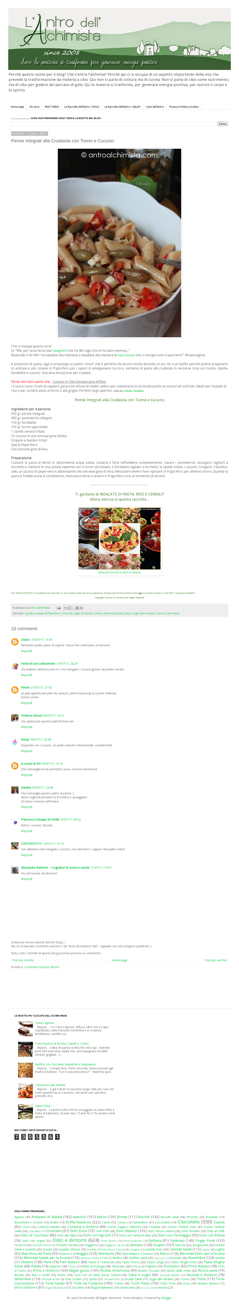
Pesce (72, 1266)
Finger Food (205, 1240)
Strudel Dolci (112, 1279)
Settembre (22, 1278)
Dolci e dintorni (70, 1240)
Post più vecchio (216, 960)
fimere (25, 687)
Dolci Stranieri (190, 1231)
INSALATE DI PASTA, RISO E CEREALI (119, 572)
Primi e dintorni (104, 613)
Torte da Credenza (88, 1283)
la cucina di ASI (31, 763)
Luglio (76, 613)
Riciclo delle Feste (179, 1271)
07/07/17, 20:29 (67, 663)
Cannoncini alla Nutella (50, 1085)
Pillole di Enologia (93, 1266)
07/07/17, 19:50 (41, 640)
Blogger (166, 1298)
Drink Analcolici (132, 1241)
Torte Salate (55, 1283)
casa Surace (126, 355)
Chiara (25, 640)
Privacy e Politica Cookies (183, 106)
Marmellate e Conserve (137, 1254)
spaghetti (60, 350)
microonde (147, 1287)
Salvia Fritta (42, 1106)
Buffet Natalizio (78, 1222)
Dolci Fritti (102, 1231)
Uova (186, 1283)
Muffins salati (138, 1258)
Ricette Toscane (149, 1271)
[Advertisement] (111, 984)
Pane (47, 1262)
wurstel (162, 1287)
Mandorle (106, 1253)
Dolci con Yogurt (33, 1241)
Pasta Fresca (130, 1262)
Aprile (102, 1216)
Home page (17, 106)
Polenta (136, 1266)
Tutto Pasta (172, 613)
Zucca (61, 1287)
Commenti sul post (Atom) (41, 967)
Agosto (19, 1217)
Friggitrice (91, 1245)
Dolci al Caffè (216, 1231)
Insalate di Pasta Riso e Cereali (53, 613)
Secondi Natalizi (170, 1275)
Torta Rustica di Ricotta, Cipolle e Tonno (62, 1043)
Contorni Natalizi (49, 1227)
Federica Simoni (31, 715)
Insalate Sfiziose (69, 1249)
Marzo (165, 1253)
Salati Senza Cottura (107, 1275)
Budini (54, 1222)
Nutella (220, 1258)
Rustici (62, 1275)
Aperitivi (79, 1216)
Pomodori (87, 613)
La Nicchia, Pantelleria (133, 390)
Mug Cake (159, 1258)
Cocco (26, 1227)
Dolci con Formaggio (174, 1235)
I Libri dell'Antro (155, 106)
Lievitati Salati (180, 1249)
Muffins (117, 1258)
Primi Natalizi (199, 1266)
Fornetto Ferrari (42, 1245)
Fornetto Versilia (67, 1245)
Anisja (25, 739)
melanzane (127, 1287)
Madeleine (65, 1254)
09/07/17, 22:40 (42, 787)
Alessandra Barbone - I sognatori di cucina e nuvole (55, 867)
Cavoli (106, 1222)
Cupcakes (35, 1231)
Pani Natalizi (70, 1262)
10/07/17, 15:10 (53, 844)
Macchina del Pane (36, 1253)
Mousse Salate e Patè (94, 1258)
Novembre (196, 1257)
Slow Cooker (73, 1279)
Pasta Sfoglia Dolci (183, 1262)
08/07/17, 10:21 (53, 715)
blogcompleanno (102, 1287)
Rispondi (26, 651)
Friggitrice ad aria (114, 1245)
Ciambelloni (140, 1222)
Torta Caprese (44, 1023)
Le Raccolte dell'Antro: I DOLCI (81, 106)
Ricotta (19, 1275)
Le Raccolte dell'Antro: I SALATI (122, 106)
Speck (93, 1279)
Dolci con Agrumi (97, 1235)
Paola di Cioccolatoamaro (38, 663)
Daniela (26, 787)
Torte (201, 1278)
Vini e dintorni (25, 1287)
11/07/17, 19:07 (101, 867)
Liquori (206, 1249)
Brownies (212, 1217)
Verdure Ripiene (207, 1283)
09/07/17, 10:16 (52, 763)
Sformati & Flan (50, 1279)
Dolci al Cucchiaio (34, 1235)
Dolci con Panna (212, 1235)
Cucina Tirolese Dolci (182, 1227)
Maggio (82, 1253)
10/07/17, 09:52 (70, 819)
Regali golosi (79, 1270)
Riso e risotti (41, 1275)
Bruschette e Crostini (28, 1222)
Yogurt (49, 1287)
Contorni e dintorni (83, 1226)
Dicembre (54, 1230)
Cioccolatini (162, 1222)
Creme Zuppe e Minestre (124, 1227)
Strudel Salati (133, 1279)
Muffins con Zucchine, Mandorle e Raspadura (65, 1064)
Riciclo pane (207, 1270)
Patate (36, 1266)
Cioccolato (189, 1221)
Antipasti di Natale (46, 1216)
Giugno (159, 1244)
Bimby (122, 1216)
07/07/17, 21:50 (41, 687)
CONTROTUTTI (31, 844)
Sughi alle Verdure (143, 613)
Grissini (47, 1249)
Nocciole (175, 1258)
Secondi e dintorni (202, 1274)
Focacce (20, 1245)
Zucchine (78, 1287)
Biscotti (144, 1216)
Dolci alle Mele (66, 1235)
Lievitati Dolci (154, 1249)
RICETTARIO (52, 106)
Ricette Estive (123, 613)
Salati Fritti (80, 1275)
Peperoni (55, 1266)
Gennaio (136, 1244)
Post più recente (23, 960)
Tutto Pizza (167, 1283)
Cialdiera (122, 1222)
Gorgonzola (200, 1245)
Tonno (160, 613)
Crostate (154, 1227)
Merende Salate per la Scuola (47, 1257)
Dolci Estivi (78, 1230)
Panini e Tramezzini (101, 1262)
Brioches (192, 1217)
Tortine (118, 1283)
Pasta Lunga (155, 1262)
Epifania (155, 1240)
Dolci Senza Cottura (160, 1231)
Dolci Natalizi (126, 1230)
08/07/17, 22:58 (40, 739)
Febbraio (177, 1240)
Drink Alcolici (109, 1241)
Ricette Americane (114, 1270)
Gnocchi (180, 1245)
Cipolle (29, 613)
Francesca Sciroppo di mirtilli (40, 819)
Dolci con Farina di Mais (135, 1235)
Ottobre (27, 1262)
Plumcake (118, 1266)
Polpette (151, 1266)
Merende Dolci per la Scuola (202, 1253)
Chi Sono (34, 106)
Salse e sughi (140, 1274)
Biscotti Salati (170, 1217)
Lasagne (134, 1249)
